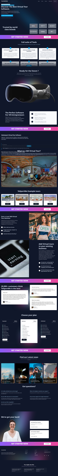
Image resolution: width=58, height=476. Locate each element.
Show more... (29, 65)
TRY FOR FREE (47, 128)
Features (46, 1)
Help (35, 453)
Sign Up (55, 1)
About (39, 1)
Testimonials (50, 1)
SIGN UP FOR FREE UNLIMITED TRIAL (7, 15)
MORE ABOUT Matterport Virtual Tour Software (7, 17)
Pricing (42, 1)
